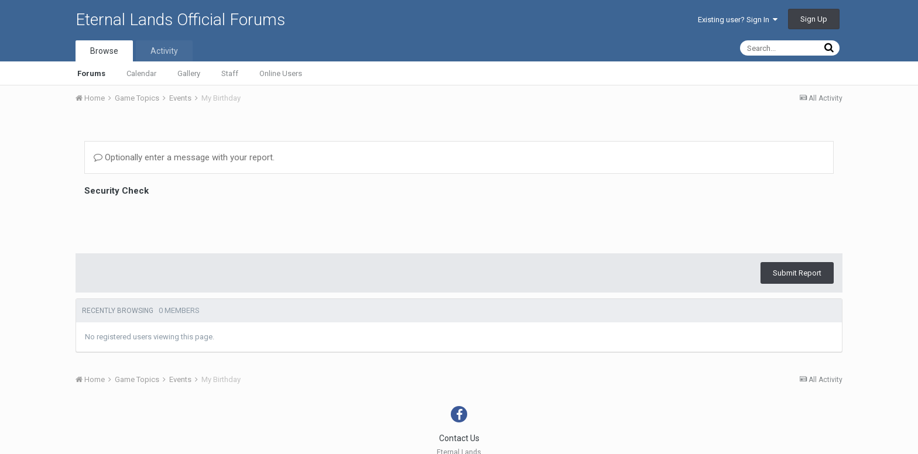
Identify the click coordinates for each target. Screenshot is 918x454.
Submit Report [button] (797, 273)
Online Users (280, 73)
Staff (229, 73)
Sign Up (813, 19)
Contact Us (459, 438)
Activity (164, 51)
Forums (91, 73)
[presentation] (173, 222)
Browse (104, 51)
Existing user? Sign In (737, 19)
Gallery (188, 73)
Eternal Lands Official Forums (180, 19)
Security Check (116, 190)
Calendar (141, 73)
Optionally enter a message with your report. (184, 157)
